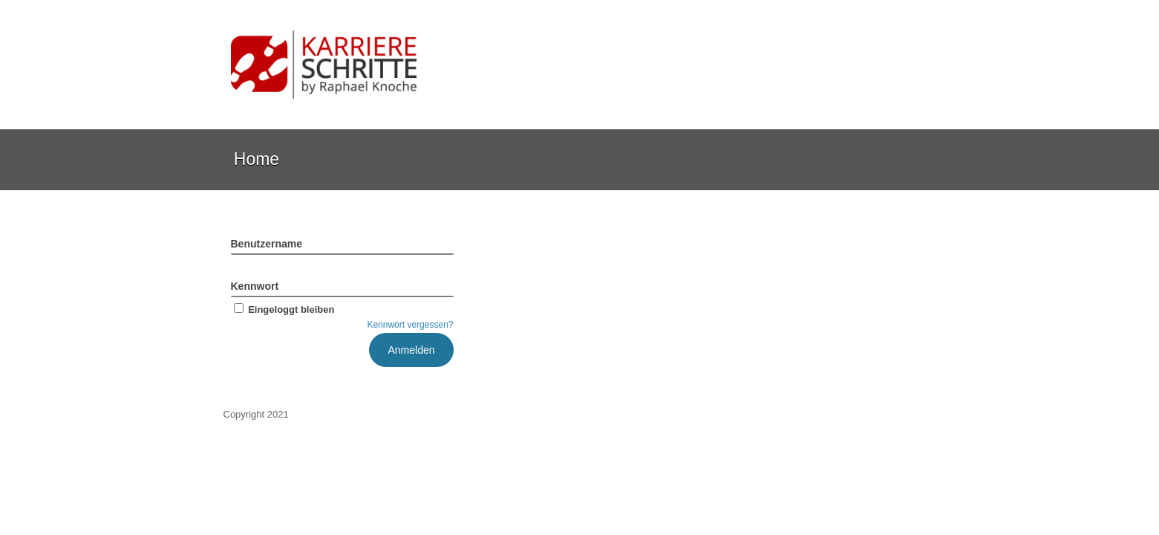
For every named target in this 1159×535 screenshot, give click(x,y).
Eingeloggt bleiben (283, 309)
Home (256, 159)
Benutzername (266, 244)
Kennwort (255, 286)
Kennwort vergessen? (410, 325)
